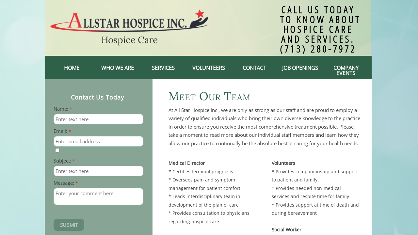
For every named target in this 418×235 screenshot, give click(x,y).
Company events (346, 70)
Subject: (64, 160)
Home (71, 67)
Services (163, 67)
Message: (66, 182)
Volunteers (208, 67)
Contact (254, 67)
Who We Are (117, 67)
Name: (63, 108)
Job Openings (300, 67)
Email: (62, 131)
